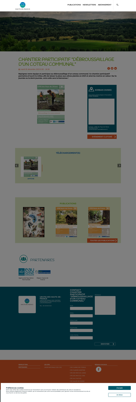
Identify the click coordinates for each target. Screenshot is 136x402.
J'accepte (119, 388)
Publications (74, 5)
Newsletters (89, 5)
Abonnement (104, 5)
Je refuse (119, 395)
